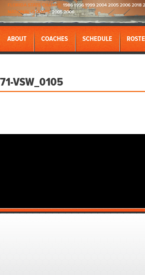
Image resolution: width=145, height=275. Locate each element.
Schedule (97, 39)
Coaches (54, 39)
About (17, 39)
